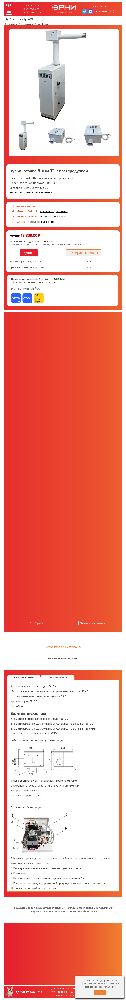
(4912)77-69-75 (59, 995)
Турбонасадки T (27, 23)
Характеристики (24, 677)
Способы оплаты (57, 677)
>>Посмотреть (50, 282)
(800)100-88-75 (31, 9)
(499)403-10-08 (31, 5)
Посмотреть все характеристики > (31, 192)
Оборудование (11, 23)
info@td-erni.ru (100, 6)
